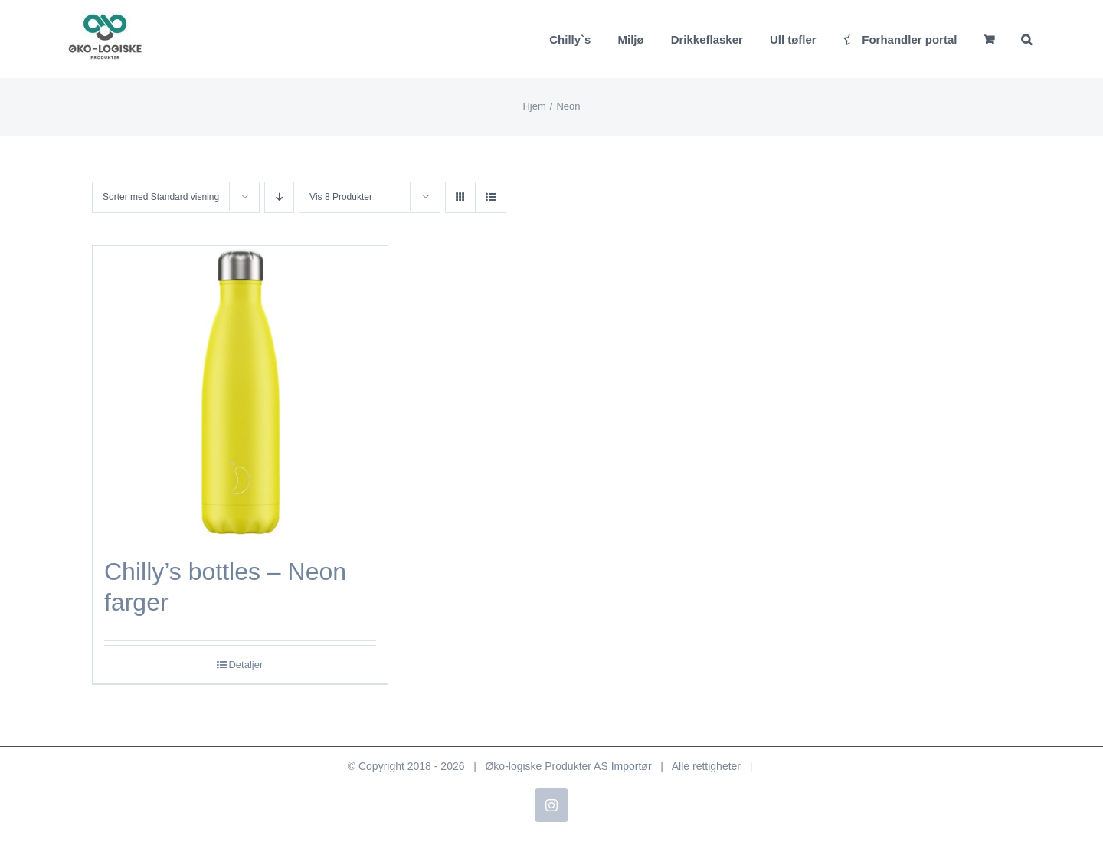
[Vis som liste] (491, 197)
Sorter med (161, 197)
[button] (1026, 39)
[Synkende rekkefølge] (279, 197)
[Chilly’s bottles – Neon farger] (240, 393)
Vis (340, 197)
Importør (631, 766)
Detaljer (245, 664)
